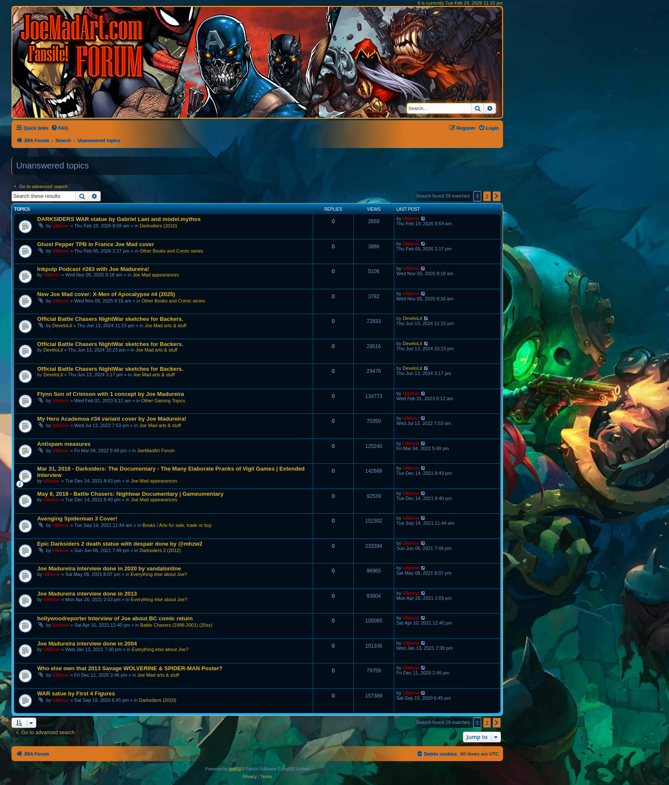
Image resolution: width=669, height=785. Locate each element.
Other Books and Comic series (171, 250)
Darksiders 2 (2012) (160, 550)
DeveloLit (62, 325)
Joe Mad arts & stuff (165, 325)
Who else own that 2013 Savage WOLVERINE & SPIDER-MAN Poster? (129, 668)
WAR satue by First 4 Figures (76, 693)
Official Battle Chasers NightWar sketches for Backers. (110, 319)
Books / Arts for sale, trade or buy (177, 525)
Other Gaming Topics (163, 400)
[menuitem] (59, 128)
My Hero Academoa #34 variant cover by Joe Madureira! (111, 419)
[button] (496, 196)
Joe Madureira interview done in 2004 (87, 643)
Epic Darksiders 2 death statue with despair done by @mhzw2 (119, 544)
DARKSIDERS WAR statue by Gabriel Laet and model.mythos (119, 219)
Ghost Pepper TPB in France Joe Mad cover (95, 244)
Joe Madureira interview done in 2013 (87, 593)
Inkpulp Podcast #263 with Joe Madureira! (93, 269)
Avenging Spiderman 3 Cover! (77, 518)
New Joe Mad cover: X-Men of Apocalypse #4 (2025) (106, 294)
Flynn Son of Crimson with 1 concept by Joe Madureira (110, 394)
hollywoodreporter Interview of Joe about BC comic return (115, 618)
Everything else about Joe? (159, 574)
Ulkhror (60, 225)
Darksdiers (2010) (158, 225)
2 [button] (487, 196)
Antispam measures (63, 444)
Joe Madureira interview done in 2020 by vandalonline (109, 568)
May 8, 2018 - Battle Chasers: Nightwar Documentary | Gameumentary (130, 494)
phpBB (235, 769)
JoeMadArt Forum (156, 450)
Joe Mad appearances (156, 274)
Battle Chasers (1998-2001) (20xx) (176, 625)
